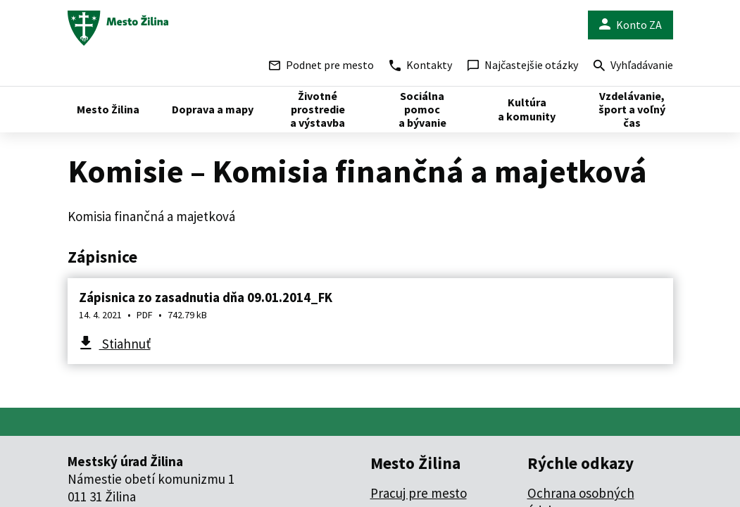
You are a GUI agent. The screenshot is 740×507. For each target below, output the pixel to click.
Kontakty (420, 65)
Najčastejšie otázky (523, 65)
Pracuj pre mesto (418, 492)
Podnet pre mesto (321, 65)
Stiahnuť (125, 343)
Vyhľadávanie (633, 66)
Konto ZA (630, 25)
